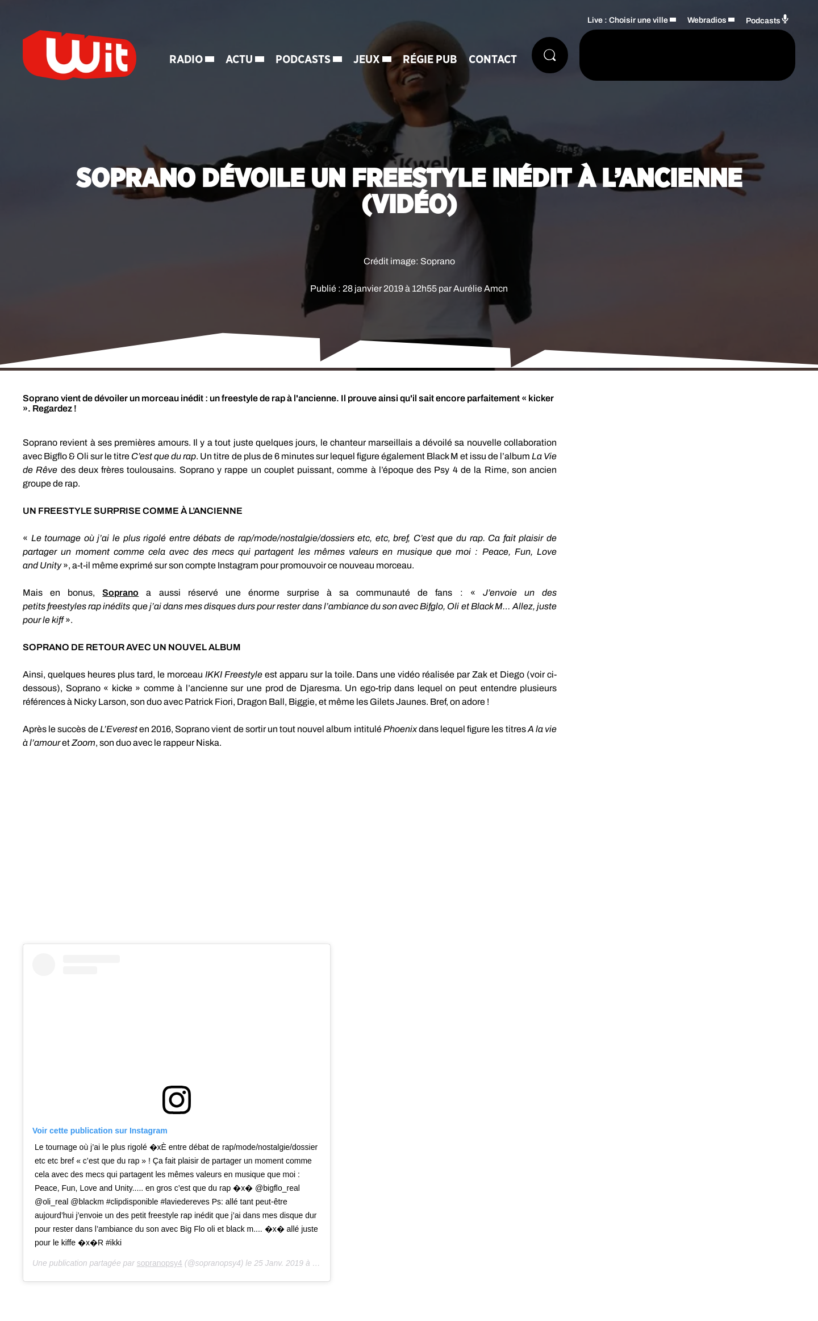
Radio (186, 59)
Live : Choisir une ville (627, 20)
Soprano (120, 592)
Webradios (707, 20)
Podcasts (303, 59)
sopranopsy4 (159, 1263)
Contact (493, 59)
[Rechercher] (550, 55)
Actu (239, 59)
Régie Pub (430, 59)
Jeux (366, 59)
